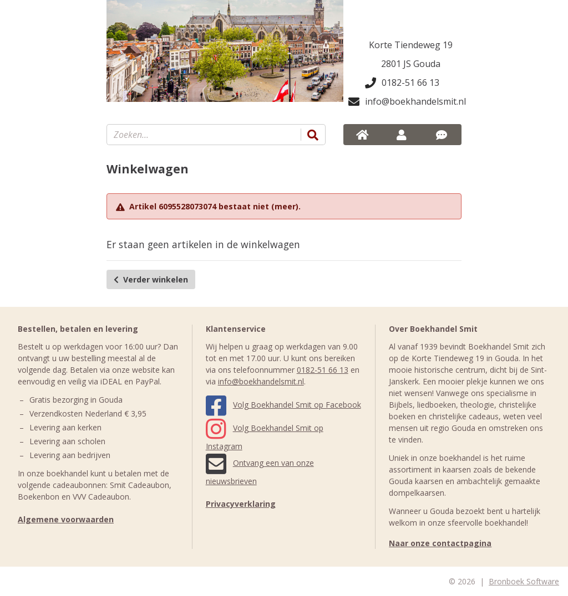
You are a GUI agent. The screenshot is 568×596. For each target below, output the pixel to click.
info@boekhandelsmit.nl (405, 101)
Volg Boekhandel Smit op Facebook (283, 404)
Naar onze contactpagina (440, 543)
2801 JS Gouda (410, 64)
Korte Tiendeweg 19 (411, 45)
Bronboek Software (524, 581)
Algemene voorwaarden (66, 519)
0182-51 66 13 (402, 82)
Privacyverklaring (241, 504)
